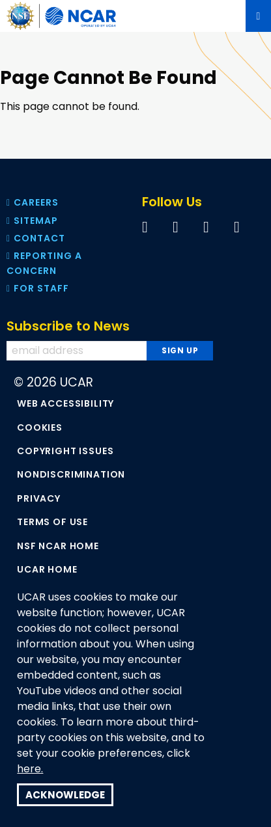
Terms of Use (52, 521)
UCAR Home (47, 569)
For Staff (38, 288)
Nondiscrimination (71, 474)
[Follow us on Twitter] (175, 226)
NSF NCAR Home (58, 545)
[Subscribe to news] (179, 350)
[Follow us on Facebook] (145, 226)
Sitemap (32, 220)
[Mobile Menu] (258, 16)
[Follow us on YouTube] (206, 226)
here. (30, 769)
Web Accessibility (65, 403)
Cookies (40, 427)
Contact (36, 238)
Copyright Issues (65, 450)
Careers (33, 202)
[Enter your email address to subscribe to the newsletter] (79, 350)
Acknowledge (65, 795)
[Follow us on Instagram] (237, 226)
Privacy (39, 498)
